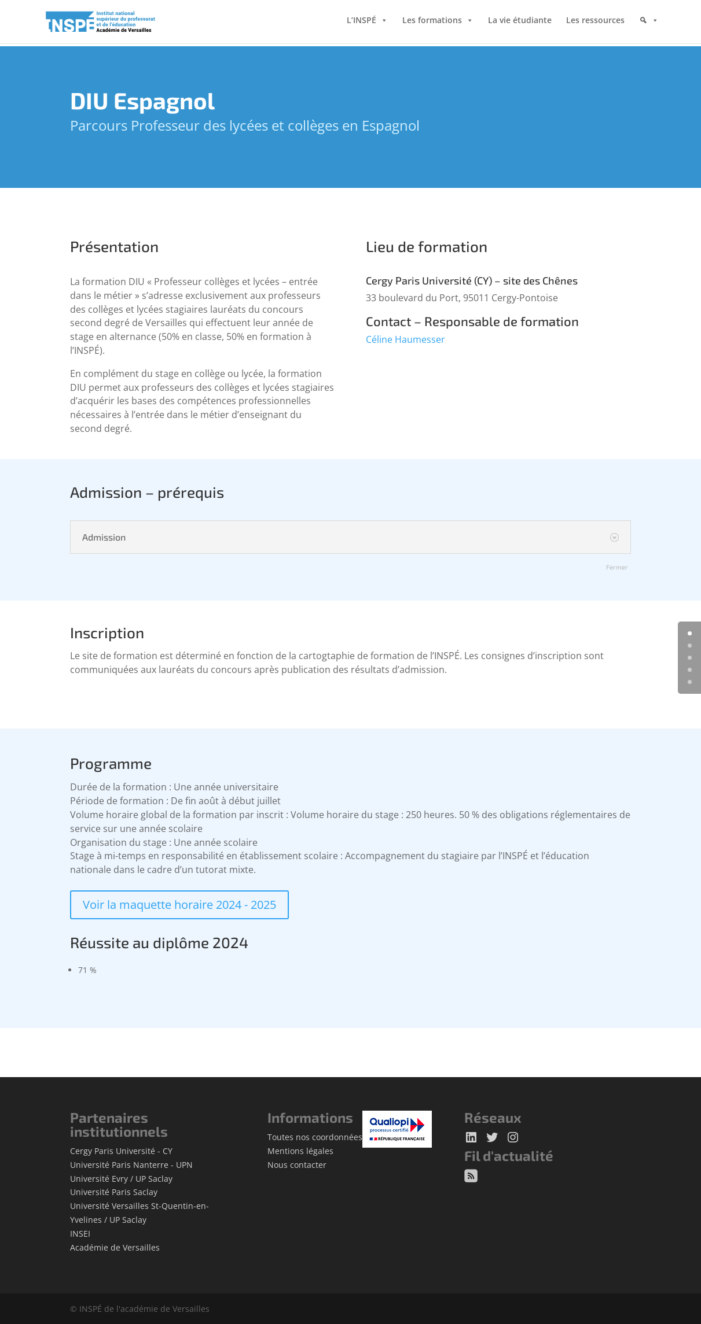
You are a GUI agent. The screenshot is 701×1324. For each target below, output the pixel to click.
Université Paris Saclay (113, 1191)
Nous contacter (296, 1164)
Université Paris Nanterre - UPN (131, 1164)
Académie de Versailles (115, 1247)
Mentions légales (300, 1150)
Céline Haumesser (405, 339)
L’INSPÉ (361, 22)
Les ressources (595, 22)
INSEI (80, 1233)
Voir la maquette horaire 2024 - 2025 (179, 904)
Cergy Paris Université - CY (121, 1150)
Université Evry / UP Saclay (121, 1178)
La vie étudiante (520, 22)
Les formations (432, 22)
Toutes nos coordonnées (314, 1136)
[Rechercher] (649, 31)
